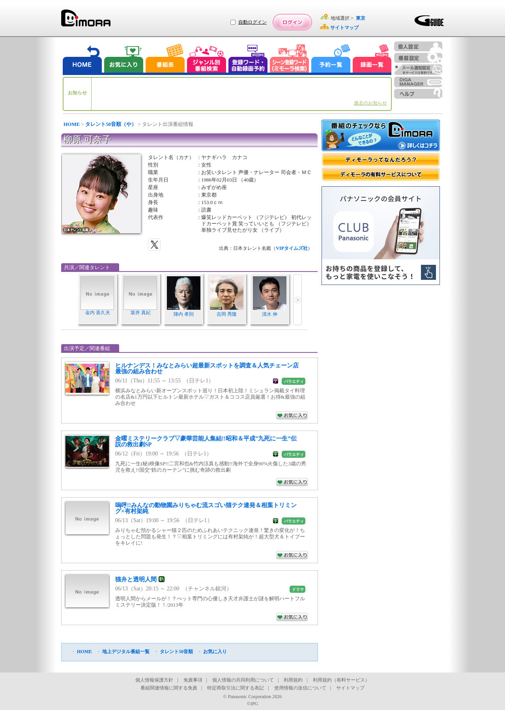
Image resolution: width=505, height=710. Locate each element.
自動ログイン (252, 22)
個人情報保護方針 (154, 680)
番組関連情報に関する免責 (168, 688)
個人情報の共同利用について (243, 680)
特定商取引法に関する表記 (235, 688)
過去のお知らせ (370, 103)
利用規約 (293, 680)
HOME (72, 124)
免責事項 (192, 680)
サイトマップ (350, 688)
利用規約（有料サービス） (341, 680)
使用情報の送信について (300, 688)
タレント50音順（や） (111, 124)
